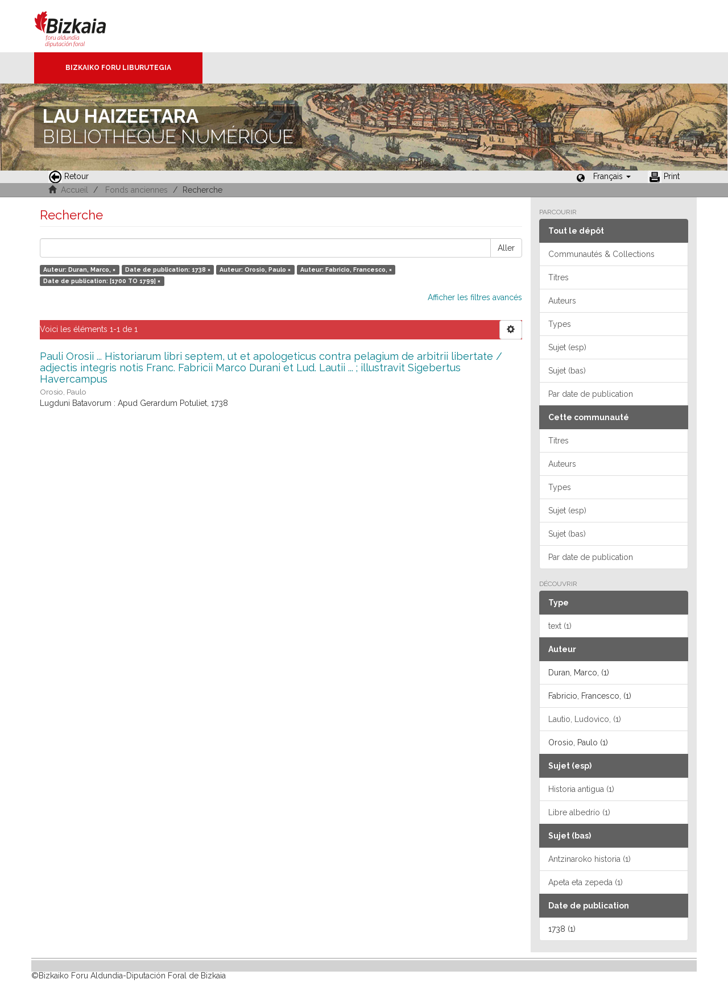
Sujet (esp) (567, 347)
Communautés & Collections (601, 254)
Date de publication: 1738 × (167, 269)
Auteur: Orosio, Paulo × (255, 269)
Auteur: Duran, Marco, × (79, 269)
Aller (506, 247)
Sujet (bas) (567, 370)
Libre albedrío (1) (579, 812)
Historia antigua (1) (581, 789)
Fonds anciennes (136, 189)
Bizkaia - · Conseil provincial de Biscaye (82, 26)
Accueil (74, 189)
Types (559, 324)
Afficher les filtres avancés (475, 297)
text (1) (560, 625)
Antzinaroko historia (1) (589, 859)
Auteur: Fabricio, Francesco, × (346, 269)
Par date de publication (590, 394)
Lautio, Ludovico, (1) (584, 719)
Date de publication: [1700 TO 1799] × (101, 280)
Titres (558, 277)
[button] (612, 176)
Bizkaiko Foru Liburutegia (118, 68)
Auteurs (562, 300)
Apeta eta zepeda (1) (585, 882)
